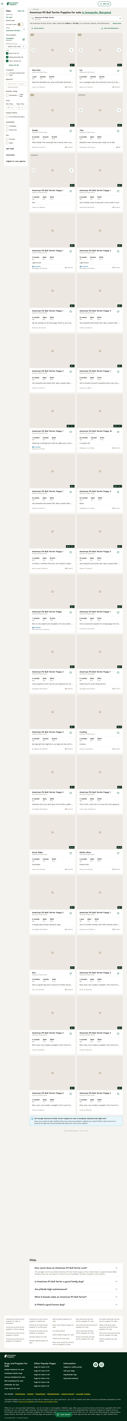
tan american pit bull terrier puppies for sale (86, 1326)
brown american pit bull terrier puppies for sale (85, 1338)
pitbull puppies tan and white (108, 1340)
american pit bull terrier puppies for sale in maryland (15, 1321)
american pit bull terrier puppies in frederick (15, 1340)
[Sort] (111, 28)
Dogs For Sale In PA (41, 1367)
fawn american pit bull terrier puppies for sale (85, 1332)
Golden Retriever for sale (14, 1369)
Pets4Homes (20, 1394)
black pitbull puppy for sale (63, 1335)
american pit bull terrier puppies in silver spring (15, 1328)
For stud (11, 24)
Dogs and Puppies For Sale (15, 1364)
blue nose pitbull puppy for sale (63, 1326)
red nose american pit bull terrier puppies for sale (109, 1334)
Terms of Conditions (26, 1402)
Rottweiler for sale (11, 1385)
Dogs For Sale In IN (41, 1386)
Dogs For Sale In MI (41, 1382)
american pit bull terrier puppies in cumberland (38, 1326)
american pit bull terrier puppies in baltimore (38, 1320)
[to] (22, 162)
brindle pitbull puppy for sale (38, 1342)
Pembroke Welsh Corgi (13, 1373)
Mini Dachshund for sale (13, 1381)
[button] (52, 50)
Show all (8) (14, 120)
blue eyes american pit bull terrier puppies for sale (63, 1343)
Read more (117, 23)
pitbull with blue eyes (61, 1339)
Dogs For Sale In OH (42, 1375)
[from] (12, 162)
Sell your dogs (69, 1371)
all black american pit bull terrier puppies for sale (109, 1320)
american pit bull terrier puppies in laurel (15, 1334)
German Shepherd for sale (14, 1377)
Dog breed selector (71, 1378)
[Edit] (24, 94)
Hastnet (30, 1394)
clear (22, 37)
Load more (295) (17, 85)
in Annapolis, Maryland (96, 12)
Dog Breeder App (70, 1375)
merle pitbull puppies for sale (62, 1320)
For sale (11, 19)
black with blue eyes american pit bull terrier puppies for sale (108, 1327)
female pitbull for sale (38, 1337)
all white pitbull (59, 1331)
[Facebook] (95, 1364)
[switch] (20, 32)
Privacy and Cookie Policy (48, 1402)
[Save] (71, 71)
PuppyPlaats (40, 1394)
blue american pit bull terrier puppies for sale (85, 1320)
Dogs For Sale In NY (41, 1371)
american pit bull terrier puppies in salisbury (38, 1332)
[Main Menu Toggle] (2, 4)
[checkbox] (7, 47)
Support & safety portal (73, 1367)
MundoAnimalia (53, 1394)
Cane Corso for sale (12, 1388)
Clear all (21, 11)
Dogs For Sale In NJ (41, 1378)
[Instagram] (101, 1364)
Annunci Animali (67, 1394)
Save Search (37, 28)
